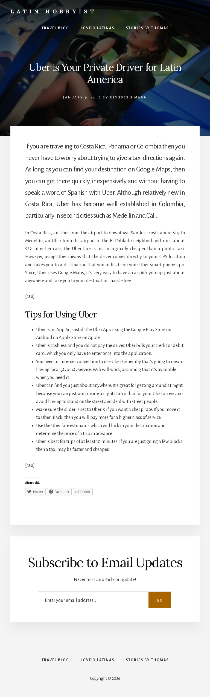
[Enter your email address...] (105, 600)
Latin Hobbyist (53, 11)
